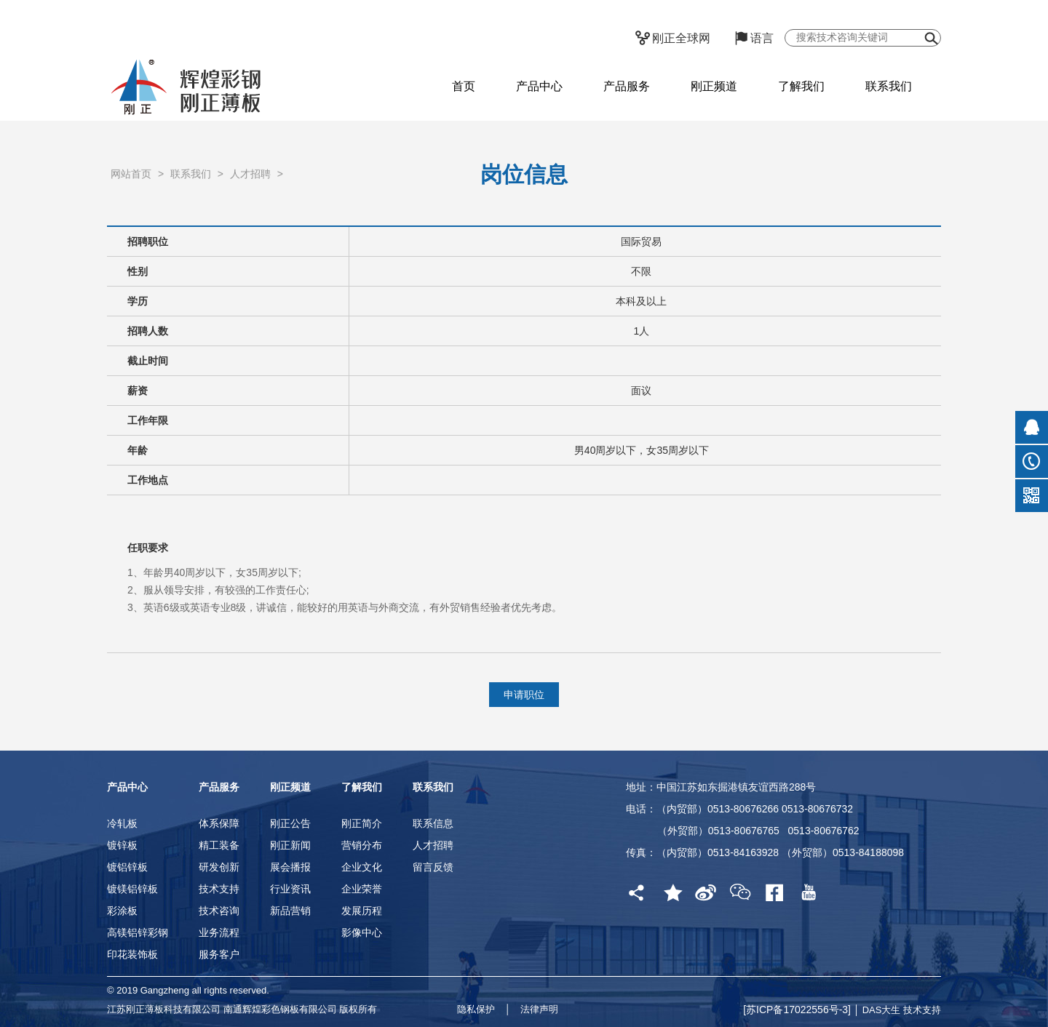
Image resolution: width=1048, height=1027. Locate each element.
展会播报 (290, 867)
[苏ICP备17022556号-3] (798, 1009)
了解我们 (801, 86)
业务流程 (219, 932)
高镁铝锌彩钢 (137, 932)
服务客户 (219, 954)
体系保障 (219, 823)
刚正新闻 (290, 845)
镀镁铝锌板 (132, 889)
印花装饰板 (132, 954)
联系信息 (433, 823)
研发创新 (219, 867)
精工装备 (219, 845)
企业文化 (361, 867)
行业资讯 (290, 889)
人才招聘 (250, 192)
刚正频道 (714, 86)
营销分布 (361, 845)
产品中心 (539, 86)
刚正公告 (290, 823)
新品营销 (290, 910)
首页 (463, 86)
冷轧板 (122, 823)
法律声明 (539, 1009)
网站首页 (131, 192)
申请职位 (524, 694)
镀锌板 (122, 845)
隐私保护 (476, 1009)
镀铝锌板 (127, 867)
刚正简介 (361, 823)
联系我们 (888, 86)
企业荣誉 (361, 889)
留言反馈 (433, 867)
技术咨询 (219, 910)
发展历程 (361, 910)
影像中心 (361, 932)
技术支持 (219, 889)
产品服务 (626, 86)
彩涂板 (122, 910)
